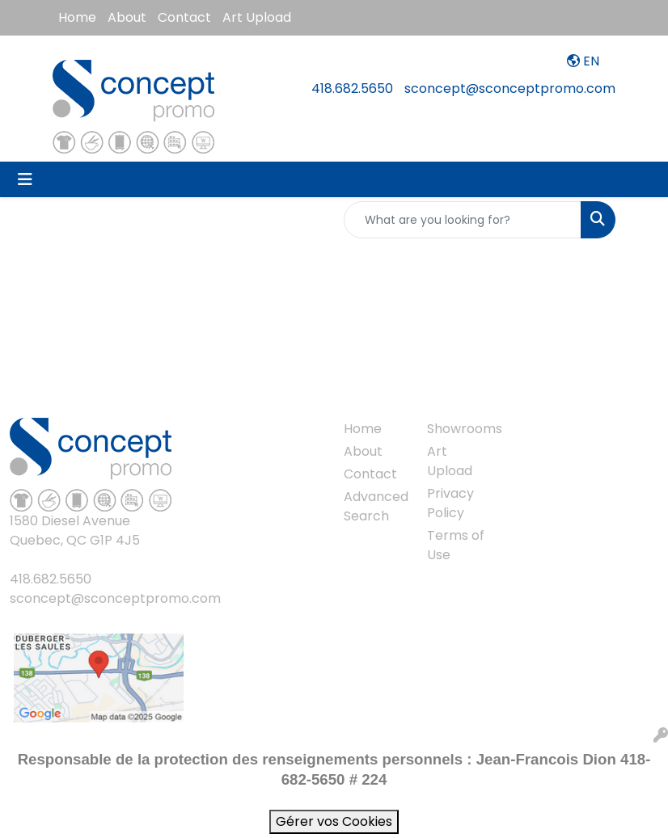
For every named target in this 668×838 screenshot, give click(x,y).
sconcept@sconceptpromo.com (509, 88)
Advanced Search (376, 506)
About (127, 17)
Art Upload (256, 17)
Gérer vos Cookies (334, 821)
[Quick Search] (462, 219)
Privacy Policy (450, 503)
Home (77, 17)
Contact (184, 17)
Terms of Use (455, 545)
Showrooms (459, 428)
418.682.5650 (352, 88)
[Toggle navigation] (25, 179)
